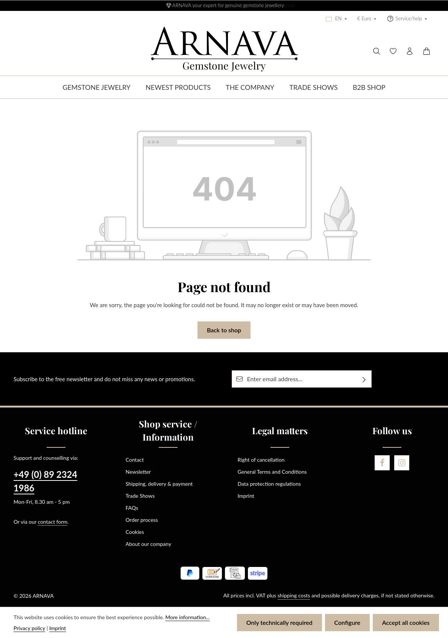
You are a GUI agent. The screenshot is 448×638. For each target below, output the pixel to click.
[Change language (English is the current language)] (336, 19)
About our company (148, 544)
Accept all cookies (406, 622)
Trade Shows (140, 496)
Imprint (246, 496)
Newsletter (138, 471)
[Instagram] (401, 462)
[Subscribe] (364, 379)
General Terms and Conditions (272, 471)
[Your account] (409, 51)
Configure (347, 622)
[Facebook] (382, 462)
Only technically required (279, 622)
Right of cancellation (261, 459)
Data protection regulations (269, 483)
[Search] (376, 51)
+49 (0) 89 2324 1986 (45, 481)
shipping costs (294, 595)
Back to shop (224, 329)
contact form (52, 521)
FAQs (132, 508)
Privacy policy (29, 628)
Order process (142, 520)
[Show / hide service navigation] (406, 19)
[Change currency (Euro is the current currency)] (367, 19)
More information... (188, 617)
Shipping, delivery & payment (159, 483)
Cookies (135, 532)
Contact (135, 459)
